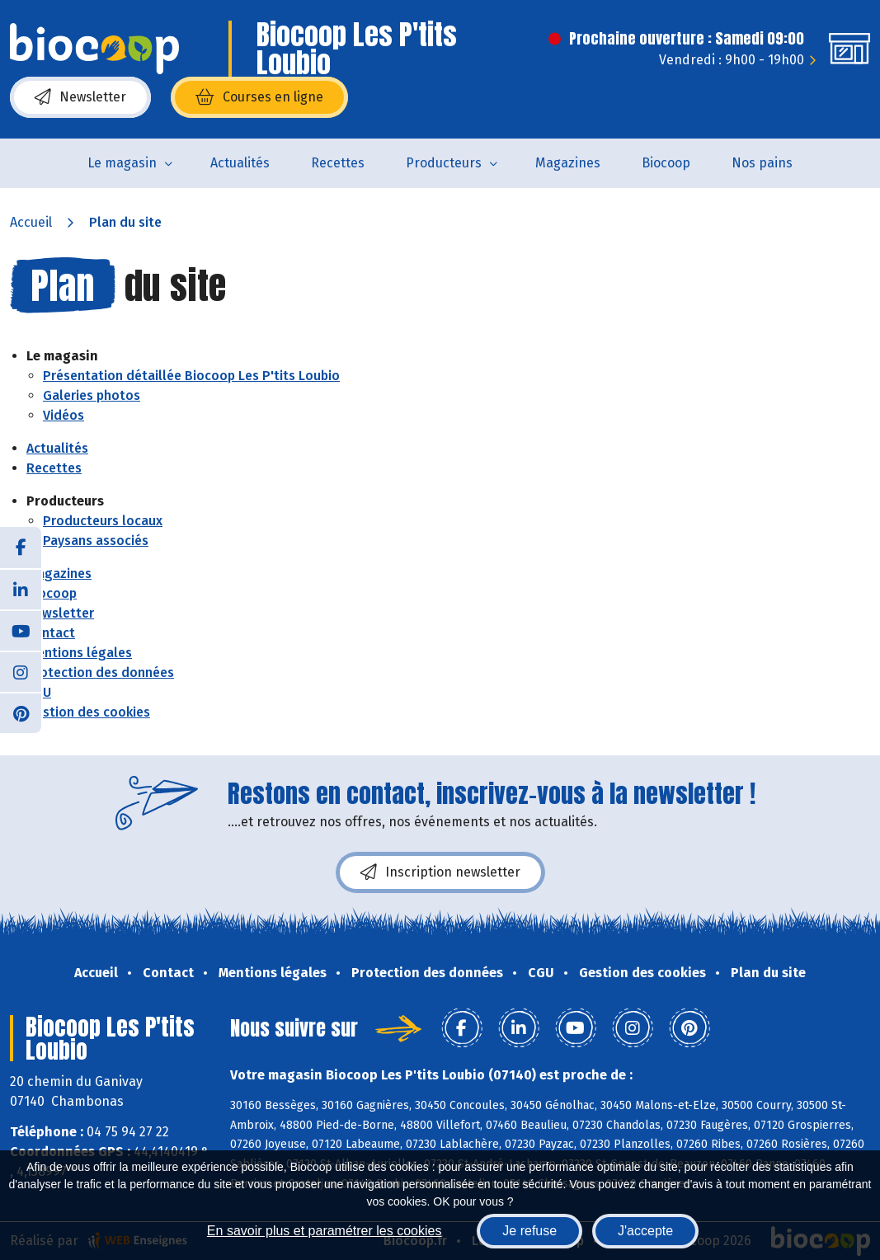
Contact (50, 633)
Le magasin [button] (122, 163)
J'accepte (645, 1231)
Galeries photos (91, 395)
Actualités (240, 163)
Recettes (338, 163)
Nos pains (762, 163)
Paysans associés (95, 540)
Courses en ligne (259, 97)
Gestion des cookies (88, 712)
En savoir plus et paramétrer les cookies (324, 1231)
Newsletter (80, 97)
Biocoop (666, 163)
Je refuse (529, 1231)
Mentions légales (79, 653)
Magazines (567, 163)
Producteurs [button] (444, 163)
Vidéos (63, 415)
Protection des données (100, 672)
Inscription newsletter (440, 872)
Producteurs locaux (102, 521)
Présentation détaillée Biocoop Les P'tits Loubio (191, 375)
